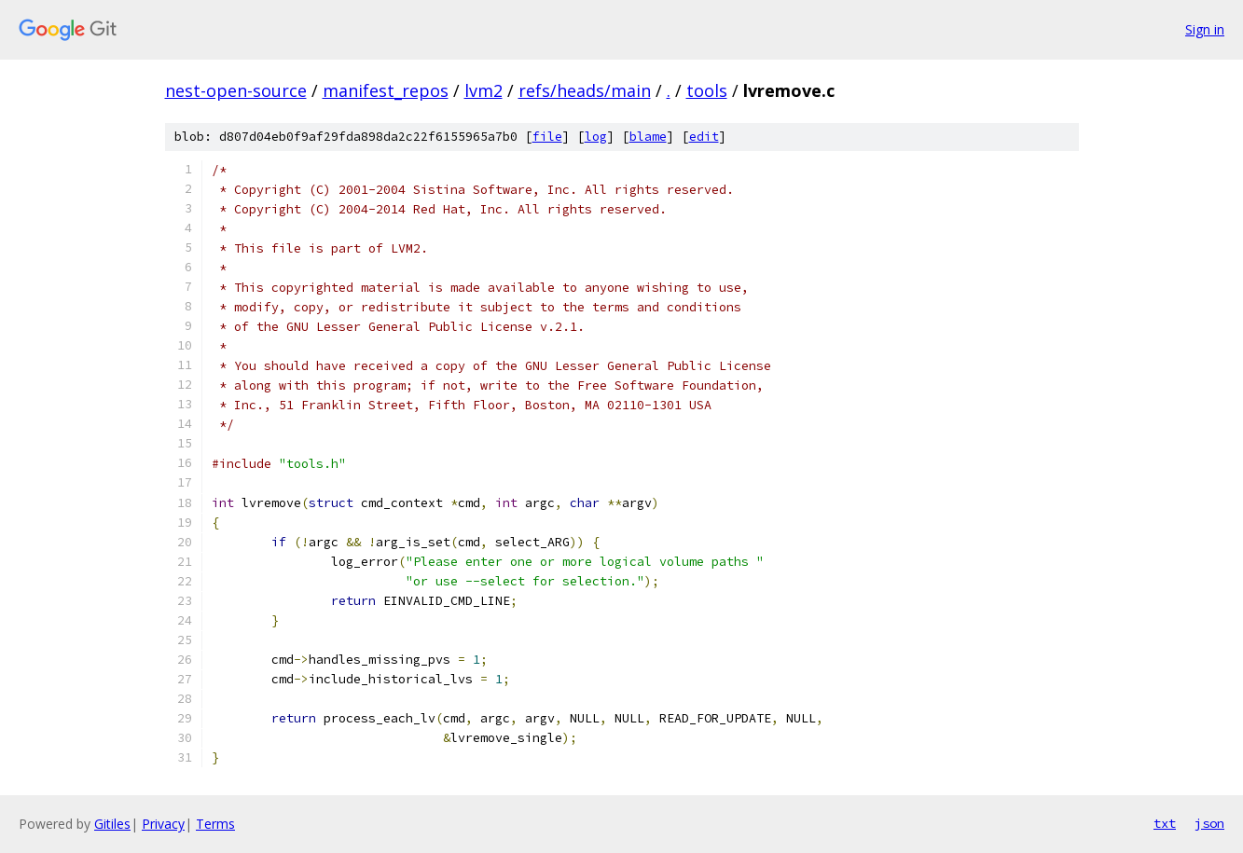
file (547, 136)
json (1209, 823)
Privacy (163, 823)
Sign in (1204, 29)
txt (1164, 823)
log (596, 136)
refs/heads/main (584, 90)
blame (648, 136)
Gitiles (112, 823)
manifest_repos (386, 90)
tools (706, 90)
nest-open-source (236, 90)
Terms (215, 823)
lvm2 (483, 90)
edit (704, 136)
